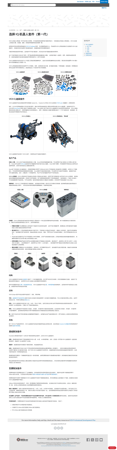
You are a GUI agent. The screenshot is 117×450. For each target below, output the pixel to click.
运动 (88, 49)
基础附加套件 (89, 53)
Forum (98, 1)
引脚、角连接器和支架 (26, 284)
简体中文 (104, 7)
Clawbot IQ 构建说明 (65, 324)
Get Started (80, 1)
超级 (14, 325)
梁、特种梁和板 (50, 284)
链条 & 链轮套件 (37, 374)
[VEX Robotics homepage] (12, 1)
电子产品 (89, 46)
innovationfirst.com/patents (66, 444)
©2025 (64, 442)
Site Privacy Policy (44, 445)
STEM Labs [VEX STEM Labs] (88, 1)
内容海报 (17, 325)
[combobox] (33, 5)
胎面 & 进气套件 (45, 374)
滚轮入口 (27, 299)
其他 (88, 51)
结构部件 (25, 279)
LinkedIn (61, 428)
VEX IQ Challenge (30, 46)
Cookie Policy (56, 445)
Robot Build (17, 108)
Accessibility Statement (72, 445)
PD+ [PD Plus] (93, 1)
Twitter (58, 428)
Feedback (112, 448)
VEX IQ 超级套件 (89, 44)
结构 (88, 48)
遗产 (21, 30)
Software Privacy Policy (63, 445)
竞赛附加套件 (89, 55)
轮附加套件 (54, 374)
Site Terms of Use (51, 445)
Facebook (55, 428)
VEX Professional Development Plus (82, 420)
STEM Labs (59, 103)
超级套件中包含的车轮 (19, 298)
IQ (17, 30)
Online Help (104, 1)
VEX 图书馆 (12, 30)
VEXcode (23, 164)
